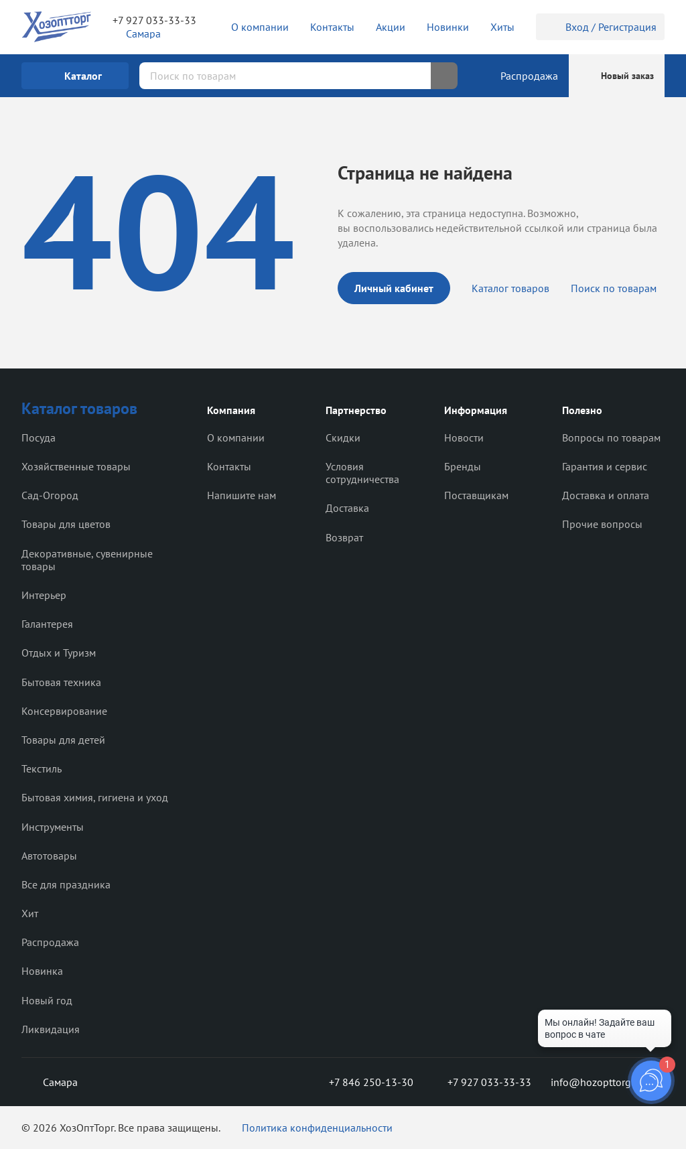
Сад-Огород (49, 495)
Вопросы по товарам (611, 437)
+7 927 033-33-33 (154, 20)
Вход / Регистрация (600, 27)
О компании (236, 437)
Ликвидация (50, 1029)
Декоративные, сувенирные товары (87, 560)
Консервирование (64, 711)
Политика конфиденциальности (317, 1127)
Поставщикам (476, 495)
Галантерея (47, 623)
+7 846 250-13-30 (360, 1082)
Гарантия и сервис (604, 466)
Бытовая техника (61, 682)
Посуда (38, 437)
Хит (29, 913)
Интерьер (43, 595)
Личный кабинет (393, 288)
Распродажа (50, 942)
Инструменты (52, 826)
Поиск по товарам (614, 288)
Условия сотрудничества (362, 473)
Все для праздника (66, 884)
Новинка (42, 970)
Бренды (462, 466)
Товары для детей (63, 739)
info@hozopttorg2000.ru (608, 1082)
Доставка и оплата (605, 495)
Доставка (347, 508)
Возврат (344, 537)
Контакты (229, 466)
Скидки (343, 437)
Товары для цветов (66, 524)
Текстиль (41, 768)
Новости (464, 437)
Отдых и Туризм (58, 652)
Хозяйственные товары (76, 466)
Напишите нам (241, 495)
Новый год (46, 1000)
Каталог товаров (510, 288)
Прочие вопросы (602, 524)
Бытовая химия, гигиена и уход (94, 797)
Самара (49, 1082)
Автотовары (49, 855)
